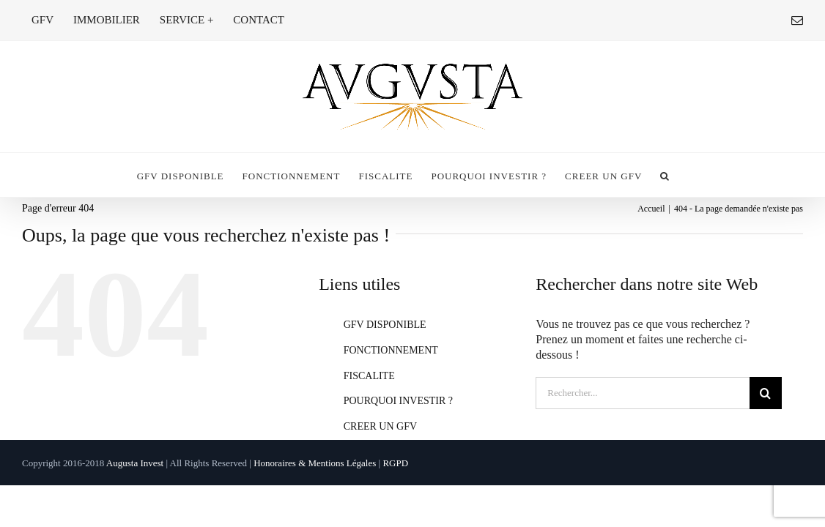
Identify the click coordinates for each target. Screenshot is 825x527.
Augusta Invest (134, 462)
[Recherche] (766, 393)
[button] (711, 175)
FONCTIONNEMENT (391, 350)
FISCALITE (369, 375)
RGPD (395, 462)
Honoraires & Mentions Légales (315, 462)
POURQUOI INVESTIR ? (398, 400)
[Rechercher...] (642, 393)
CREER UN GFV (380, 426)
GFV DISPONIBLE (385, 324)
